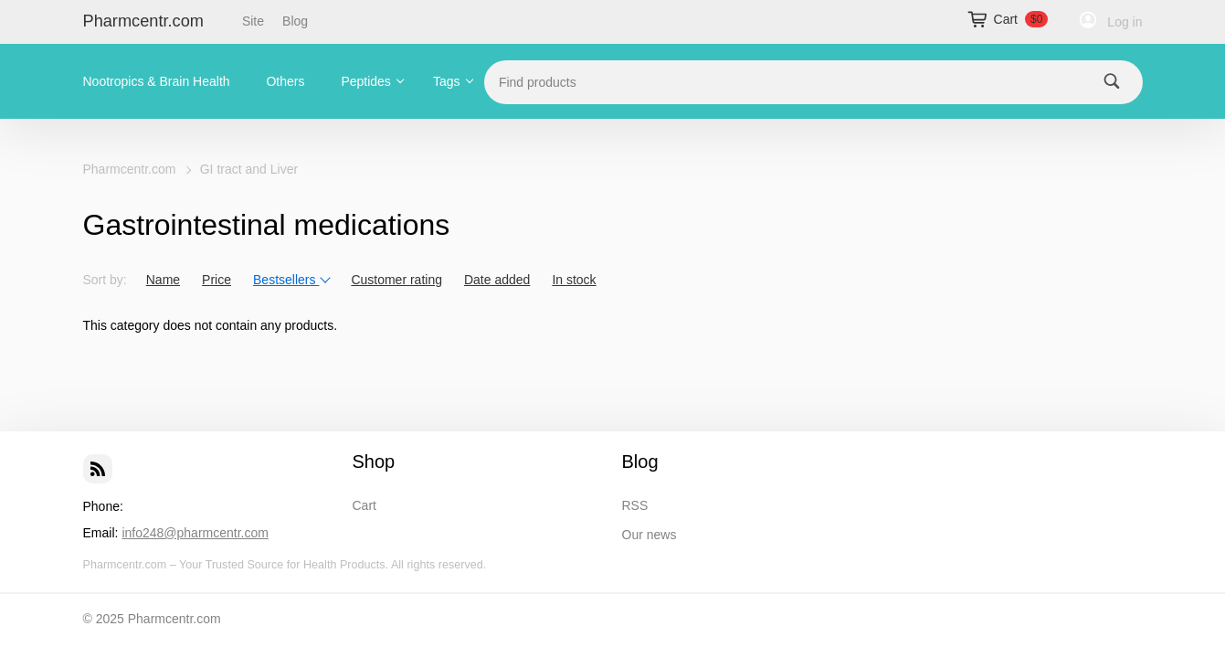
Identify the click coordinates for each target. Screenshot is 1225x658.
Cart (364, 505)
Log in (1124, 22)
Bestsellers (292, 279)
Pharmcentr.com (143, 21)
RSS (635, 505)
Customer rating (396, 279)
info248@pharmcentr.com (195, 532)
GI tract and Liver (249, 169)
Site (253, 21)
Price (216, 279)
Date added (497, 279)
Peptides (365, 81)
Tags (446, 81)
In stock (574, 279)
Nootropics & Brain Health (156, 81)
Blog (295, 21)
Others (285, 81)
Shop (374, 461)
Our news (649, 534)
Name (163, 279)
